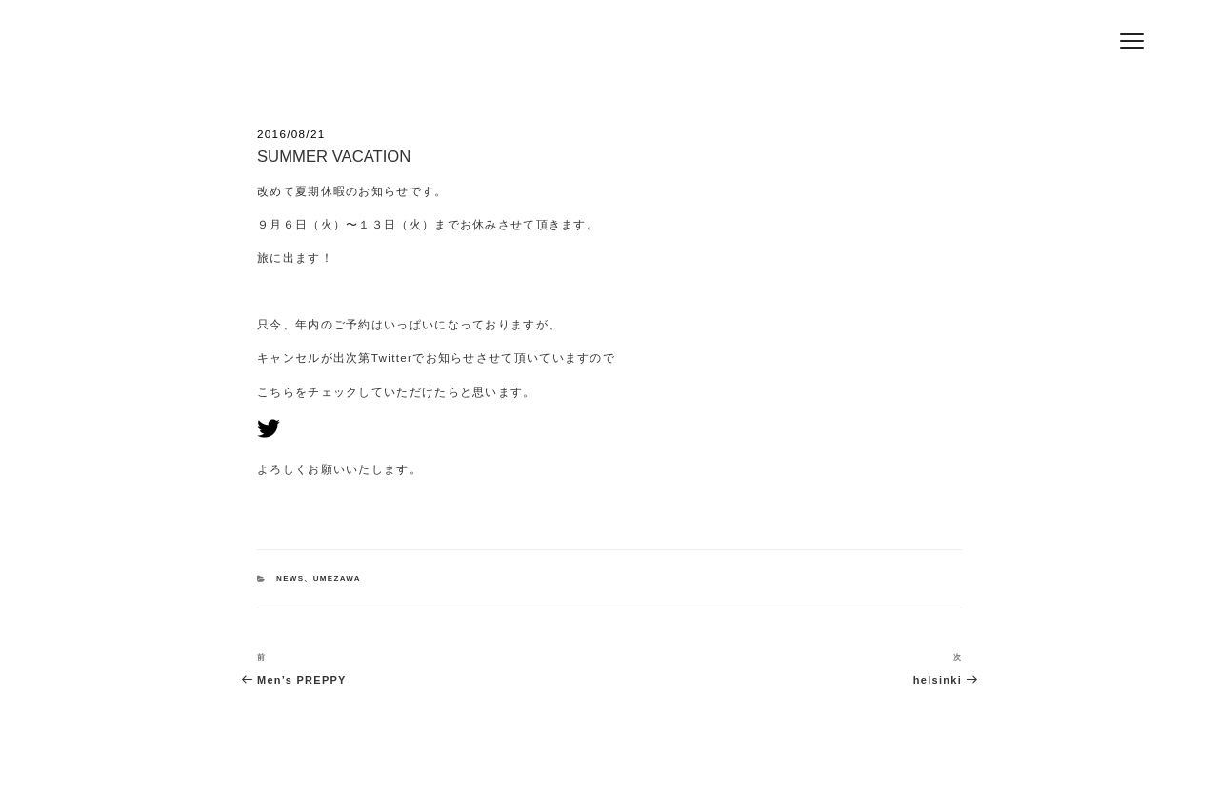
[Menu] (1132, 40)
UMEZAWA (337, 578)
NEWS (290, 578)
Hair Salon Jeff (288, 48)
